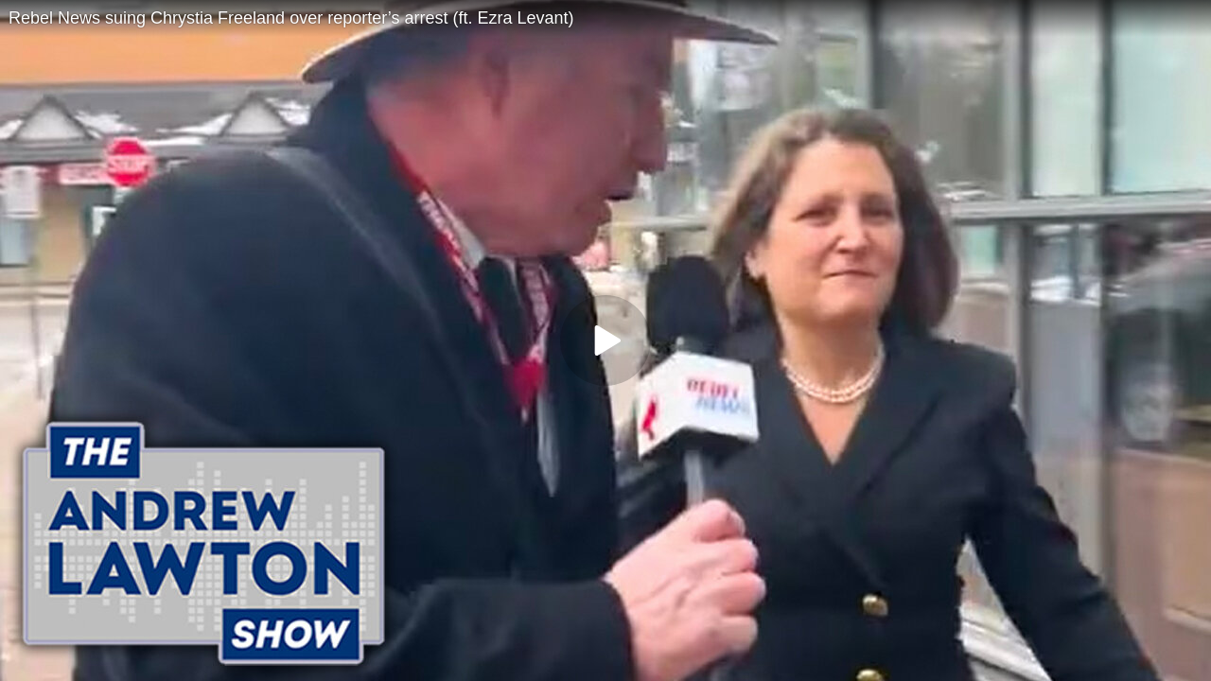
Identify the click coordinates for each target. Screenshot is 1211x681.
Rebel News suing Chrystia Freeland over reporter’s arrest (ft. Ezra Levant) (291, 18)
